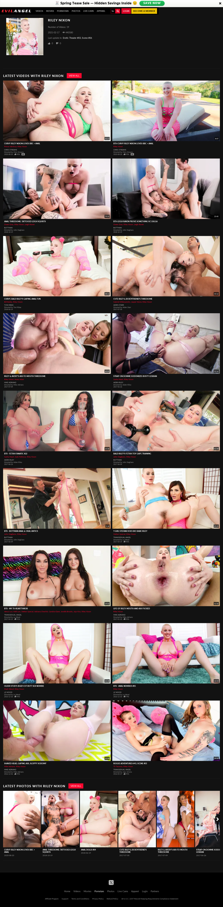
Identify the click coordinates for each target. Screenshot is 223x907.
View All (74, 75)
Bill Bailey (8, 302)
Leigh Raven (30, 224)
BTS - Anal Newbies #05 (124, 686)
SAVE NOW (152, 3)
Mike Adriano (10, 382)
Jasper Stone (136, 302)
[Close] (220, 3)
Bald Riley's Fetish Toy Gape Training (132, 453)
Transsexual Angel (122, 537)
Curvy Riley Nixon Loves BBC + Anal (22, 143)
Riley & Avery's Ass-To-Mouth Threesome (25, 376)
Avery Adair (19, 379)
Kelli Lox (16, 611)
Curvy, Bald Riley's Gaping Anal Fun (22, 299)
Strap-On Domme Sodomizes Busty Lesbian (135, 376)
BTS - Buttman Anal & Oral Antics (21, 531)
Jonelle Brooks (67, 611)
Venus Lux (8, 611)
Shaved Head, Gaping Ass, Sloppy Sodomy (25, 763)
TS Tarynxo (117, 766)
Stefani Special (119, 534)
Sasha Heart (118, 379)
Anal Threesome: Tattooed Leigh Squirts (25, 221)
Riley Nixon (22, 146)
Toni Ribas (8, 305)
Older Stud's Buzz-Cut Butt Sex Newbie (24, 686)
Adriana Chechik (41, 611)
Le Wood (8, 692)
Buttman (8, 228)
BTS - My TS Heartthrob (16, 608)
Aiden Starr (118, 305)
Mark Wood (9, 689)
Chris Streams (10, 150)
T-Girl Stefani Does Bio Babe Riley (130, 531)
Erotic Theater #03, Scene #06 (77, 38)
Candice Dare (54, 611)
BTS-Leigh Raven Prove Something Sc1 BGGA (135, 221)
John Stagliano (119, 457)
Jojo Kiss (77, 611)
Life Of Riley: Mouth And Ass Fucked (131, 608)
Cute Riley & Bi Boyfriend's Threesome (132, 299)
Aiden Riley (118, 382)
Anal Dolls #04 (88, 850)
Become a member (144, 11)
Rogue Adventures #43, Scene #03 (130, 763)
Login (126, 11)
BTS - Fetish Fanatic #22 (15, 453)
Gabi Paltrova (20, 457)
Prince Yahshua (10, 146)
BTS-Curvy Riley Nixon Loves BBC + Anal (133, 143)
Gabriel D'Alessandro (121, 302)
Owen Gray (8, 224)
